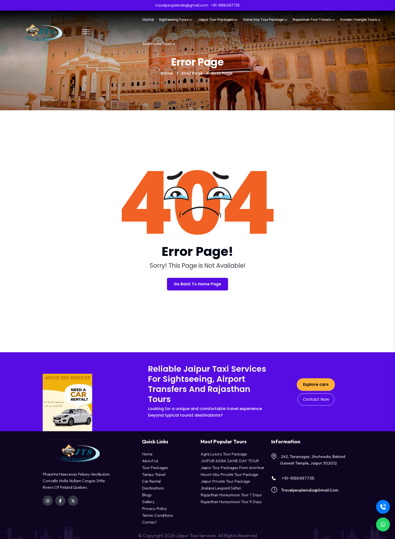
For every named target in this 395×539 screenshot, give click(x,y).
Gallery (148, 501)
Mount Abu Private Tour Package (229, 474)
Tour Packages (155, 467)
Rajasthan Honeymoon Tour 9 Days (231, 501)
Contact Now (316, 399)
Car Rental (151, 481)
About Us (150, 460)
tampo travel (153, 474)
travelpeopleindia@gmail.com (309, 490)
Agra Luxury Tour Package (224, 453)
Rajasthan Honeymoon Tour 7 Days (231, 494)
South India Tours (159, 43)
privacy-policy (154, 508)
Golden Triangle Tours (360, 19)
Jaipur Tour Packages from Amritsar (232, 467)
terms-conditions (157, 515)
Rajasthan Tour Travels (314, 19)
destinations (153, 488)
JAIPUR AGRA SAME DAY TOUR (230, 460)
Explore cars (316, 384)
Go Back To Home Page (197, 284)
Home (148, 19)
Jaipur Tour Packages (218, 19)
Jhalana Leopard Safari (221, 488)
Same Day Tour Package (265, 19)
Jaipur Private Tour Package (225, 481)
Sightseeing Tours (175, 19)
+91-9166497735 (292, 478)
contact (149, 522)
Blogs (147, 494)
